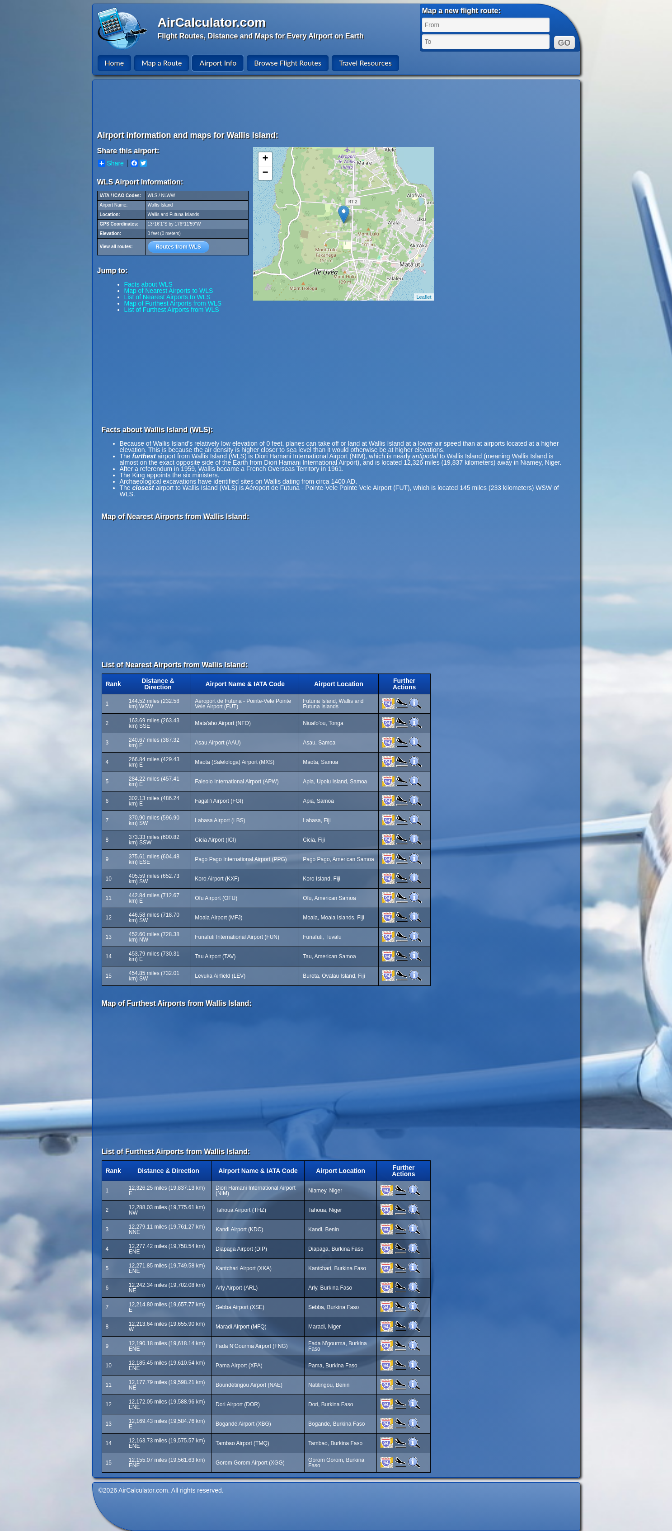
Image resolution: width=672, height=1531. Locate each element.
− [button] (265, 173)
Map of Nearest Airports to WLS (168, 290)
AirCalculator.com (212, 22)
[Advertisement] (337, 105)
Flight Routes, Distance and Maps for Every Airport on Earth (261, 36)
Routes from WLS (178, 247)
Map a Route (161, 62)
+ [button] (265, 159)
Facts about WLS (148, 284)
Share (111, 163)
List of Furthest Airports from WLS (171, 309)
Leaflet (423, 297)
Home (114, 62)
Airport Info (217, 62)
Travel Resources (365, 62)
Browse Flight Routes (287, 62)
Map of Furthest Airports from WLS (173, 303)
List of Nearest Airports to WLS (167, 297)
